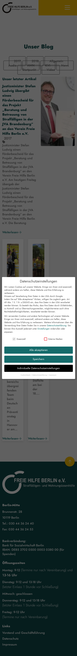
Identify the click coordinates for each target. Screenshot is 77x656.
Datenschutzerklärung (56, 325)
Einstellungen (44, 329)
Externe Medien (53, 339)
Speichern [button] (38, 360)
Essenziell (19, 339)
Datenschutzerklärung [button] (39, 375)
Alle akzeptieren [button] (38, 350)
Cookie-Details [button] (26, 375)
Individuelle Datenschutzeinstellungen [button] (38, 369)
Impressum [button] (52, 375)
